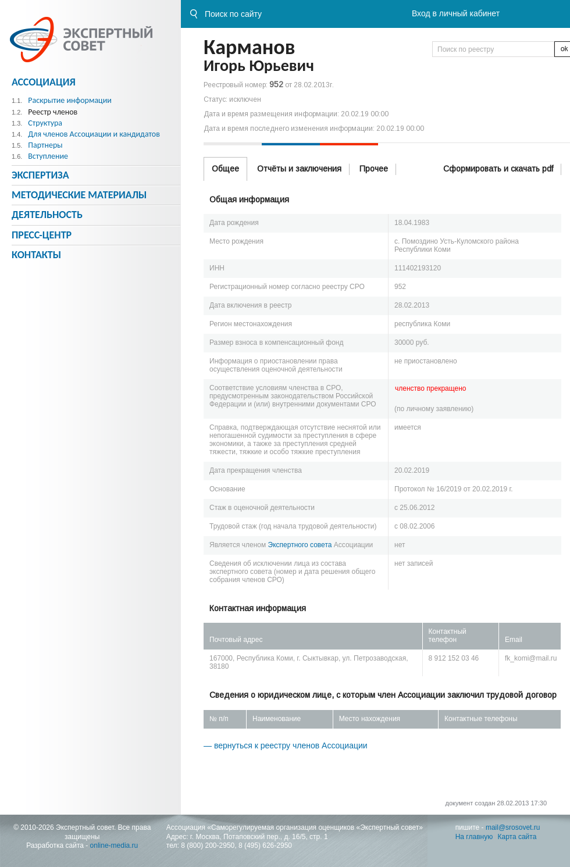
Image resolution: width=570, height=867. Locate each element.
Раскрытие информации (70, 100)
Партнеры (45, 145)
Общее (225, 168)
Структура (45, 123)
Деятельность (47, 214)
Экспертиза (40, 175)
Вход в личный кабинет (456, 13)
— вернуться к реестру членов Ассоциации (286, 745)
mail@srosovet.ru (513, 827)
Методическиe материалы (79, 194)
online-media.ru (114, 845)
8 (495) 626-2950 (265, 845)
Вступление (48, 156)
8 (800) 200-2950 (207, 845)
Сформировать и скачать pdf (498, 168)
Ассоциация (44, 82)
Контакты (36, 254)
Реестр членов (52, 112)
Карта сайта (517, 837)
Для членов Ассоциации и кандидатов (94, 134)
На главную (474, 837)
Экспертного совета (300, 545)
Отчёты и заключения (299, 168)
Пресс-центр (42, 235)
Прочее (373, 168)
